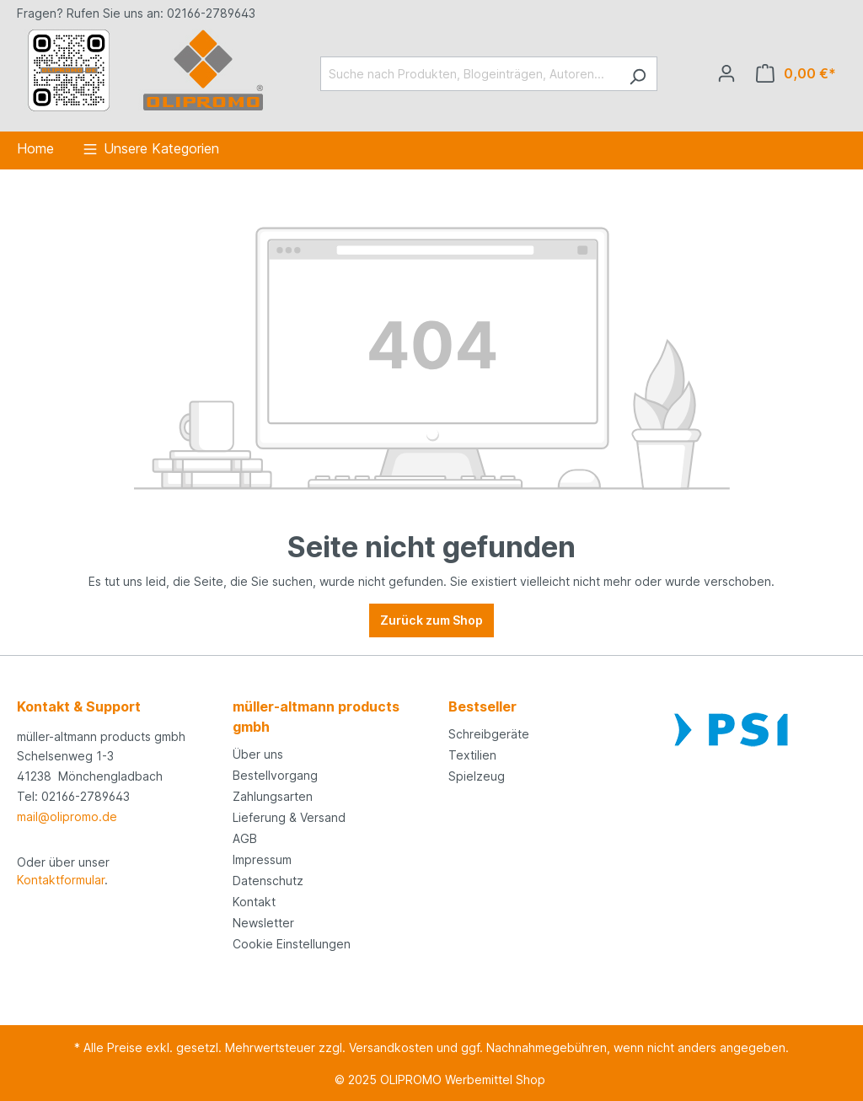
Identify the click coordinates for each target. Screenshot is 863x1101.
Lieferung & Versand (289, 817)
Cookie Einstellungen (292, 944)
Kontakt (254, 901)
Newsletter (263, 923)
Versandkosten (391, 1047)
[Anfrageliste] (796, 73)
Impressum (262, 859)
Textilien (472, 755)
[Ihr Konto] (726, 73)
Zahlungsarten (273, 796)
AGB (245, 838)
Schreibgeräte (488, 734)
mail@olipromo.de (67, 816)
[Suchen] (637, 73)
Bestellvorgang (275, 775)
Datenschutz (268, 880)
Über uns (258, 754)
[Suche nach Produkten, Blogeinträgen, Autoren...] (469, 73)
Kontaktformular (61, 880)
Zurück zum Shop (431, 620)
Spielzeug (476, 776)
